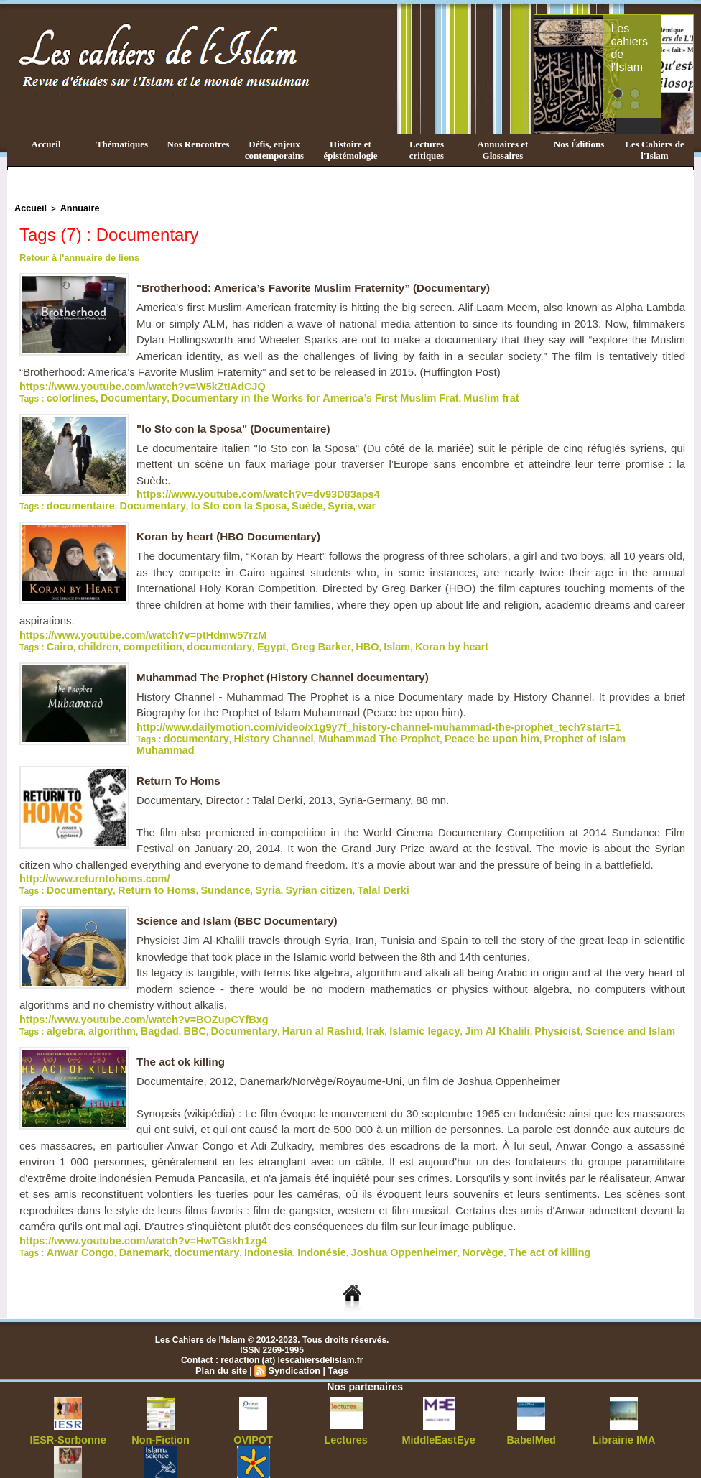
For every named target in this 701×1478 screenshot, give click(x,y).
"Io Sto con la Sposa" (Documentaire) (238, 423)
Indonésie (277, 1223)
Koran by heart (388, 637)
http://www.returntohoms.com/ (81, 856)
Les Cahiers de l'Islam (654, 150)
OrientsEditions (253, 1456)
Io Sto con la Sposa (207, 499)
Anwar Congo (74, 1223)
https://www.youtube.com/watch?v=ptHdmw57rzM (121, 627)
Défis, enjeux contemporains (274, 150)
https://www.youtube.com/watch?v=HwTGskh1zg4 (122, 1213)
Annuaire (72, 207)
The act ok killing (183, 1034)
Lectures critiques (426, 150)
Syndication (293, 1340)
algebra (62, 1004)
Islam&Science (160, 1456)
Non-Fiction (160, 1409)
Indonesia (232, 1223)
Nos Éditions (579, 144)
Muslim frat (417, 394)
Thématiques (122, 144)
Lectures (346, 1409)
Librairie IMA (624, 1409)
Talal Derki (328, 867)
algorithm (101, 1004)
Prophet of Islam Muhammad (540, 726)
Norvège (411, 1223)
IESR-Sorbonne (68, 1409)
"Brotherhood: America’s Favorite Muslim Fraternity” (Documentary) (322, 286)
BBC (171, 1004)
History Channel (255, 726)
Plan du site (224, 1340)
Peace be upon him (437, 726)
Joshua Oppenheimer (345, 1223)
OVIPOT (253, 1409)
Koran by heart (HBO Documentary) (233, 528)
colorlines (67, 394)
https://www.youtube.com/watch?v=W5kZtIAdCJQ (121, 384)
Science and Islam (537, 1004)
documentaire (75, 499)
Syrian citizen (274, 867)
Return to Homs (138, 867)
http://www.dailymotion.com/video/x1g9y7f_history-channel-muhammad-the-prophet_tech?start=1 (337, 716)
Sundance (195, 867)
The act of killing (468, 1223)
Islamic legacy (364, 1004)
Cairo (58, 637)
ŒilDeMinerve (68, 1456)
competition (136, 637)
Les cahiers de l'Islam (658, 31)
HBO (316, 637)
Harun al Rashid (277, 1004)
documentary (191, 637)
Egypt (235, 637)
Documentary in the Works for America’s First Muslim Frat (270, 394)
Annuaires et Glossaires (503, 150)
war (315, 499)
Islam (341, 637)
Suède (264, 499)
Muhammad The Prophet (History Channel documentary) (290, 666)
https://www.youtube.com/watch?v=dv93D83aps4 (237, 489)
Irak (322, 1004)
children (90, 637)
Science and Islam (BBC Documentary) (242, 896)
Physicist (476, 1004)
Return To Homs (180, 759)
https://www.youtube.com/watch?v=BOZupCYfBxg (122, 994)
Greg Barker (277, 637)
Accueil (45, 144)
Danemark (128, 1223)
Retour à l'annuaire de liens (75, 256)
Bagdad (142, 1004)
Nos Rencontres (198, 144)
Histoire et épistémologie (350, 150)
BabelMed (531, 1409)
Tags (334, 1340)
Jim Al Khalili (425, 1004)
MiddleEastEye (438, 1409)
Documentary (119, 394)
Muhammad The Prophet (343, 726)
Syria (292, 499)
